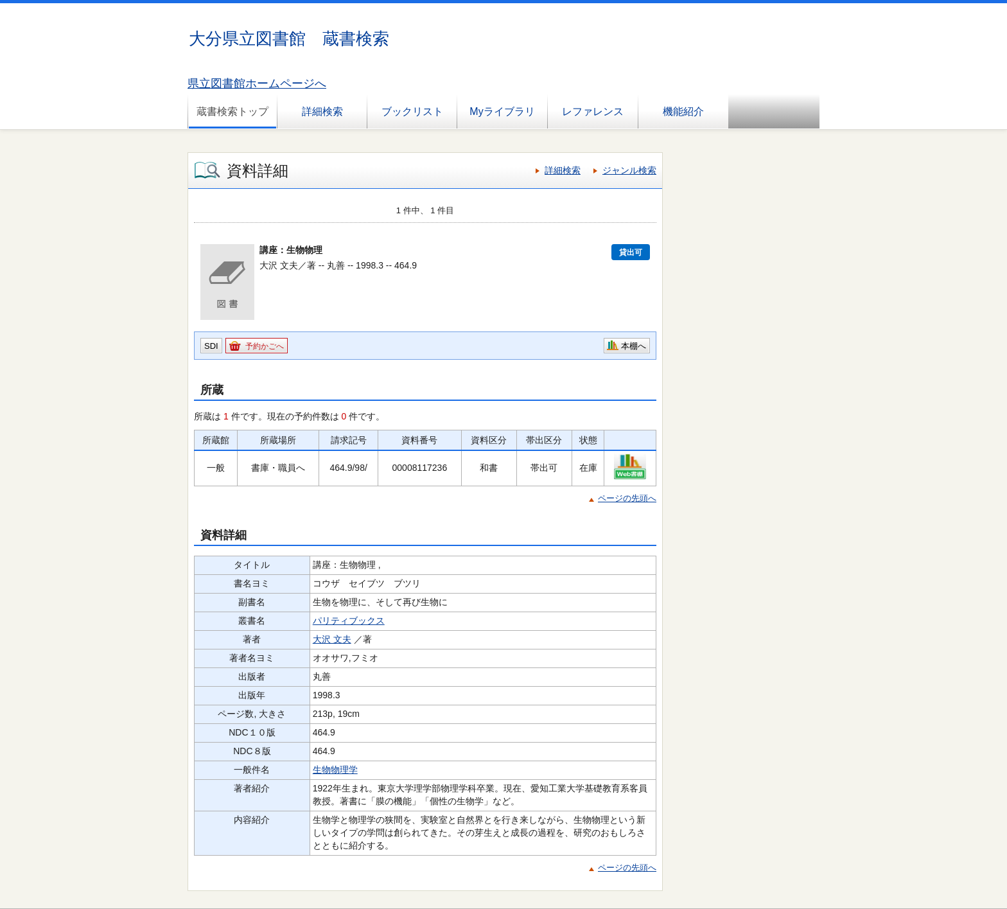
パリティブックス (349, 620)
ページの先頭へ (627, 498)
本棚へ (633, 346)
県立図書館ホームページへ (257, 83)
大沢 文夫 (332, 639)
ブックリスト (412, 111)
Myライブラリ (501, 111)
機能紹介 (683, 111)
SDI (211, 346)
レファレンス (593, 111)
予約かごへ (264, 346)
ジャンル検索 (629, 170)
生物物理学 (335, 769)
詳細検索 (322, 111)
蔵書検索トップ (232, 111)
